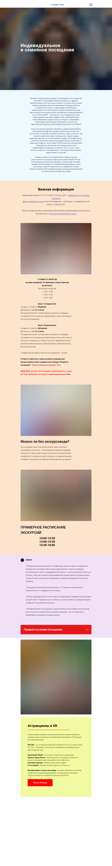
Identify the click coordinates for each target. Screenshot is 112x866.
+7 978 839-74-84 (57, 5)
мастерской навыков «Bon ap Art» (63, 214)
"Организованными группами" (44, 365)
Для (24, 201)
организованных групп (35, 201)
